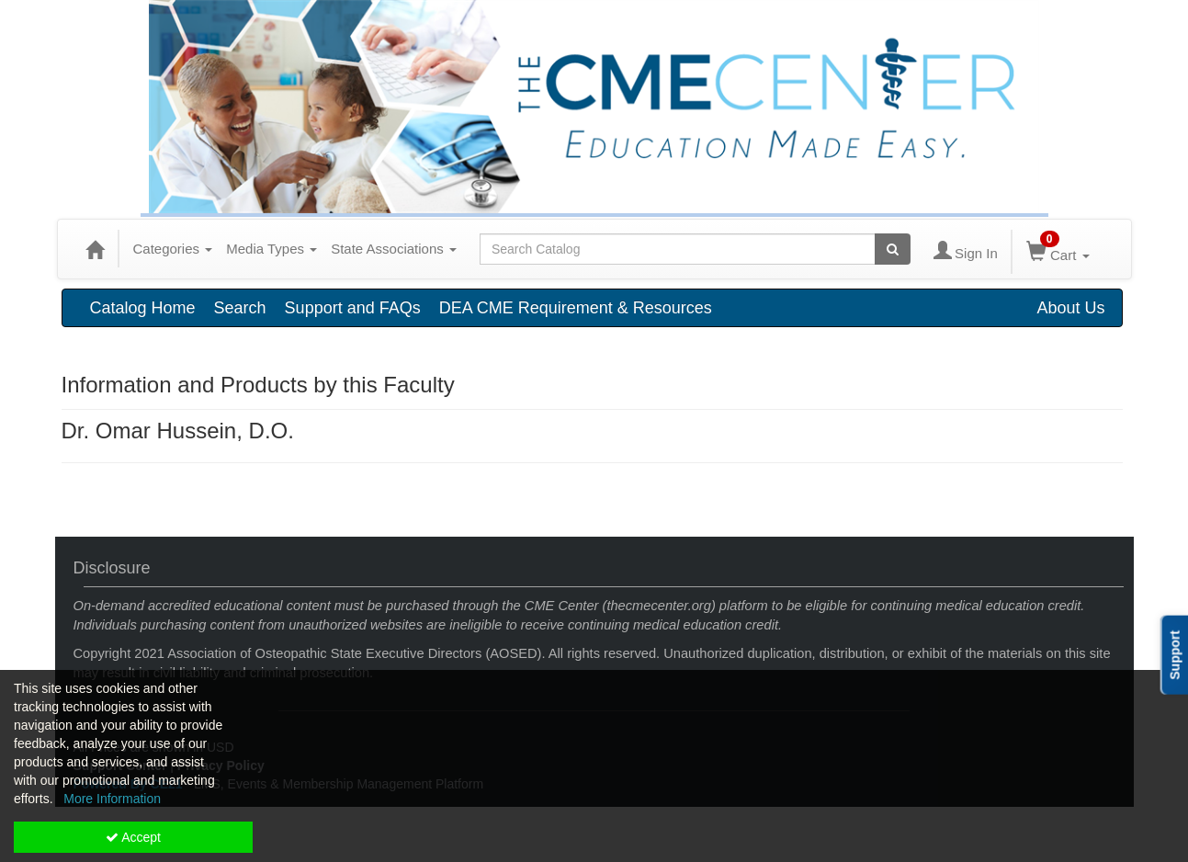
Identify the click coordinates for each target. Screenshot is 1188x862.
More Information (112, 798)
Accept (133, 837)
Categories (173, 248)
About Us (1070, 308)
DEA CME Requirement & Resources (575, 308)
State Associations (394, 248)
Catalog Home (143, 308)
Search (240, 308)
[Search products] (893, 249)
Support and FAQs (353, 308)
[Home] (95, 249)
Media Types (271, 248)
